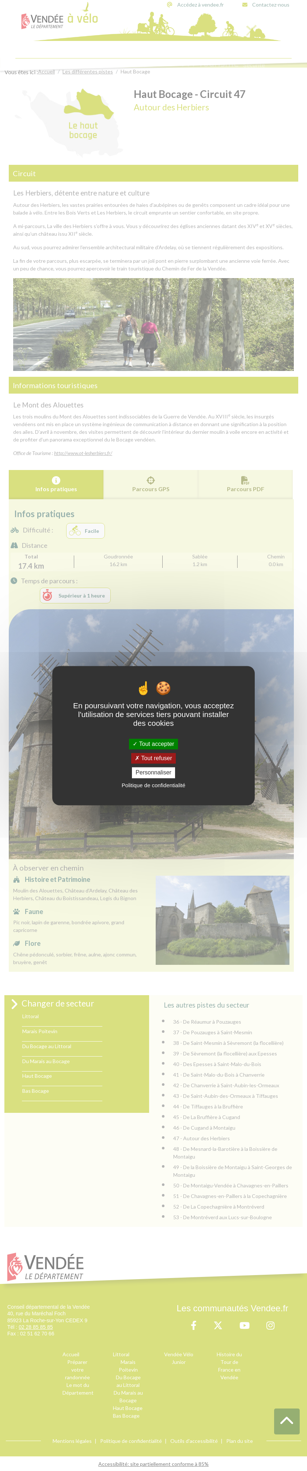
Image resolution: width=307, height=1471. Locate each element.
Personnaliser (153, 773)
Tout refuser (153, 758)
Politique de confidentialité (153, 785)
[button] (287, 1421)
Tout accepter (153, 744)
